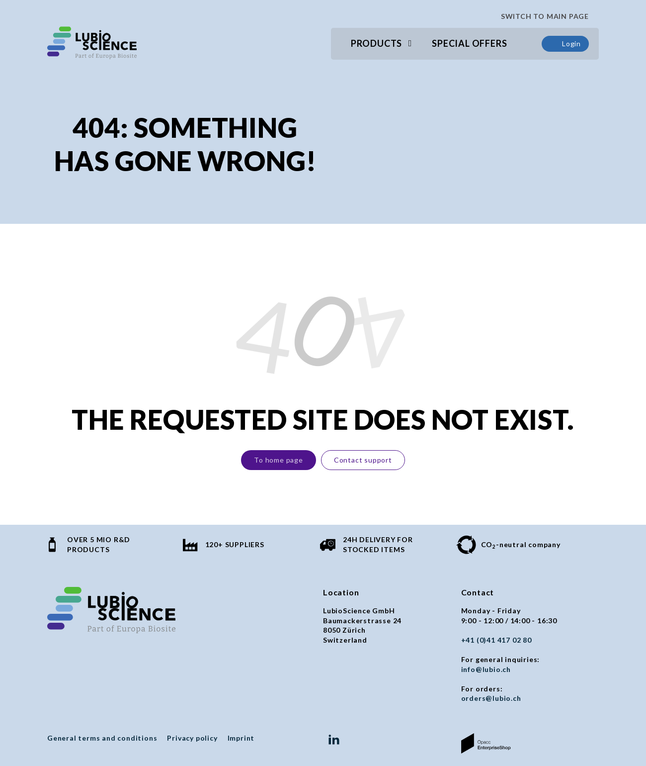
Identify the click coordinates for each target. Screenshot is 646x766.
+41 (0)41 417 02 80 (496, 640)
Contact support (363, 460)
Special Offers (469, 43)
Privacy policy (192, 738)
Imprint (241, 738)
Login (565, 44)
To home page (278, 460)
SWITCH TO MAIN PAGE (540, 16)
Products (376, 43)
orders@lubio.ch (491, 698)
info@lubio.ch (486, 669)
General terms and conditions (102, 738)
